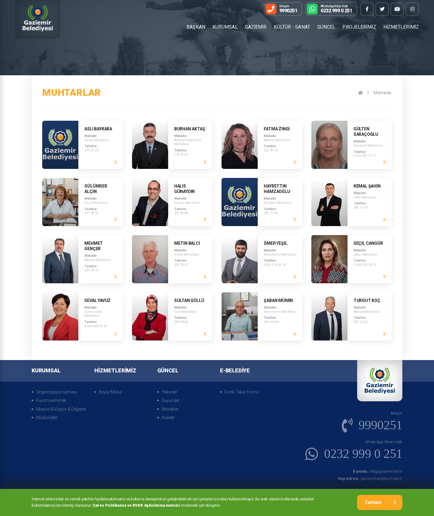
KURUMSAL (225, 27)
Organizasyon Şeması (56, 392)
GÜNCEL (326, 27)
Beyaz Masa (110, 392)
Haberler (169, 392)
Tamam (380, 502)
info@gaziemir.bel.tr (377, 471)
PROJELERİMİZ (359, 27)
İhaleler (168, 417)
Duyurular (171, 400)
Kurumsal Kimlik (51, 400)
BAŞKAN (196, 27)
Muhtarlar (383, 92)
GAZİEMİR (256, 27)
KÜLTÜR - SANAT (292, 27)
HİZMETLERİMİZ (401, 27)
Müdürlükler (47, 417)
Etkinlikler (170, 409)
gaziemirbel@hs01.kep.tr (370, 478)
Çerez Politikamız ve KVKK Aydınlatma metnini (136, 505)
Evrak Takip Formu (242, 392)
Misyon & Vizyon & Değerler (61, 409)
